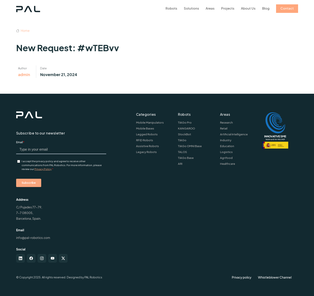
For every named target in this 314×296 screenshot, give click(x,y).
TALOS (182, 152)
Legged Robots (147, 134)
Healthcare (227, 163)
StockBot (184, 134)
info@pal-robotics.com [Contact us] (33, 238)
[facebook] (31, 258)
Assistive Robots (147, 146)
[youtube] (52, 258)
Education (227, 146)
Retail (223, 128)
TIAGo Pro (185, 122)
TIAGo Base (186, 158)
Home (23, 30)
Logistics (226, 152)
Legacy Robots (146, 152)
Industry (225, 140)
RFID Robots (144, 140)
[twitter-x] (63, 258)
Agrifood (226, 158)
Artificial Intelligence (234, 134)
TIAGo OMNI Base (190, 146)
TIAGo (182, 140)
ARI (180, 163)
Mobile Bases (145, 128)
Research (226, 122)
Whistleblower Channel (275, 277)
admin (24, 74)
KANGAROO (186, 128)
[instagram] (42, 258)
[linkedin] (20, 258)
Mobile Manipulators (150, 122)
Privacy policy (241, 277)
